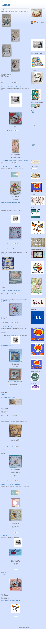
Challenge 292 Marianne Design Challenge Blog (11, 484)
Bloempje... (3, 394)
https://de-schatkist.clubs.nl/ (4, 601)
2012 (32, 156)
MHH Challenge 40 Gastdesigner (8, 248)
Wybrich (6, 169)
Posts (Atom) (17, 622)
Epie (15, 335)
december (33, 116)
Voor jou (3, 297)
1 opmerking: (10, 415)
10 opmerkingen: (11, 130)
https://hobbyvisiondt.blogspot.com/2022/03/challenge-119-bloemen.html (15, 474)
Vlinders (3, 135)
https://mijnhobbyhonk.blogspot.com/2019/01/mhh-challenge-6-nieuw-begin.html (11, 255)
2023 (32, 114)
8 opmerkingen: (11, 243)
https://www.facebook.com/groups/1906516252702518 (8, 397)
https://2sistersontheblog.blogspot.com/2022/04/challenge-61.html (15, 476)
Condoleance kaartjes (5, 9)
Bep (11, 210)
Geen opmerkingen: (11, 446)
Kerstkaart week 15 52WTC (7, 326)
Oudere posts (27, 619)
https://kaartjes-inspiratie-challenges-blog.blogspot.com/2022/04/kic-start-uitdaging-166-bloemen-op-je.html (15, 160)
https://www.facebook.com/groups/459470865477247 (7, 12)
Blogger (28, 627)
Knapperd (3, 419)
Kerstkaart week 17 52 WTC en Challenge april (11, 86)
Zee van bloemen (4, 451)
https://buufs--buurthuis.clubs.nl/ (6, 300)
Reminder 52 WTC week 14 (7, 535)
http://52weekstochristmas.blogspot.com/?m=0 (7, 108)
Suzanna (5, 4)
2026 (32, 111)
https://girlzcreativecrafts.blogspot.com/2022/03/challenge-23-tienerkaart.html (10, 600)
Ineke (9, 210)
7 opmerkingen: (11, 616)
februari (33, 144)
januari (33, 145)
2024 (32, 113)
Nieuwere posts (4, 619)
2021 (32, 146)
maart (33, 143)
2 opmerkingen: (11, 82)
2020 (32, 147)
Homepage (15, 619)
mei (32, 124)
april (33, 125)
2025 (32, 112)
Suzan (35, 21)
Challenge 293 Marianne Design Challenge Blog (11, 166)
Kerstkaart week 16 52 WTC (7, 208)
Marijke (13, 335)
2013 (32, 155)
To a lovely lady (4, 574)
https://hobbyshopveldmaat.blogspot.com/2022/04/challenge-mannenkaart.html (10, 202)
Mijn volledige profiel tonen (34, 25)
